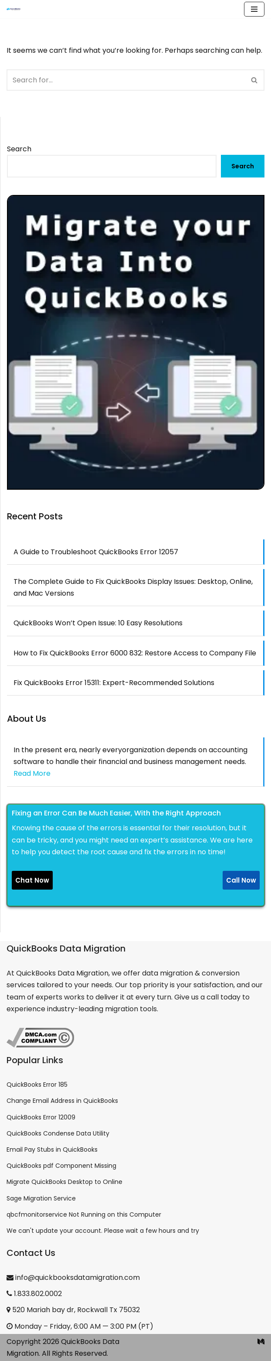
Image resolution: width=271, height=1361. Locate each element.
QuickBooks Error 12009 (41, 1117)
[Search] (126, 80)
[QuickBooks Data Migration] (13, 9)
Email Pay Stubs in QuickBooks (52, 1149)
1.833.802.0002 (34, 1294)
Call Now (241, 880)
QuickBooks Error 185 (37, 1084)
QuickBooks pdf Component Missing (61, 1165)
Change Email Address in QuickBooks (62, 1100)
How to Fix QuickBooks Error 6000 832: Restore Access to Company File (135, 653)
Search (19, 149)
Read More (32, 773)
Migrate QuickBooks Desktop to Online (64, 1181)
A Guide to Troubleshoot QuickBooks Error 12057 (96, 552)
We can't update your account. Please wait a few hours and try (103, 1230)
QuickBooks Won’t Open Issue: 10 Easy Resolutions (98, 623)
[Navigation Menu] (254, 9)
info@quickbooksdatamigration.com (73, 1277)
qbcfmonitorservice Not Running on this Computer (84, 1214)
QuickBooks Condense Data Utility (58, 1133)
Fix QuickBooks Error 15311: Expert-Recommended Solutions (114, 683)
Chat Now (32, 880)
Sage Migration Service (41, 1198)
